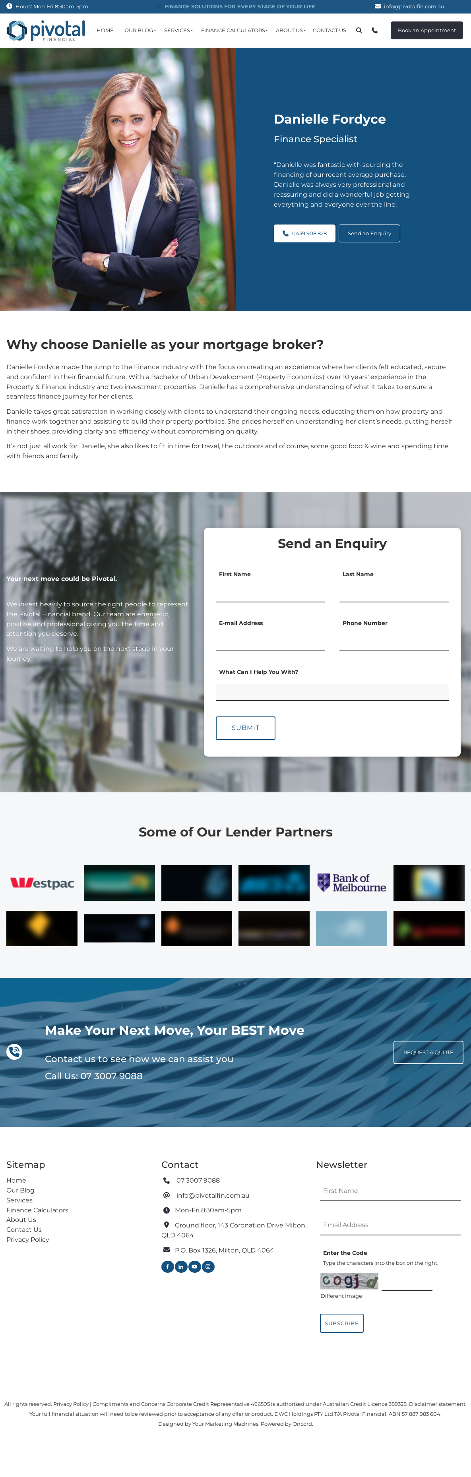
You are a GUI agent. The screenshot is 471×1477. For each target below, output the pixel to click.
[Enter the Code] (407, 1281)
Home (105, 30)
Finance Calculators (233, 30)
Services (177, 30)
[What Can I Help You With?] (332, 692)
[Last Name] (394, 592)
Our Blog (138, 30)
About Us (289, 30)
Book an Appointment (420, 26)
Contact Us (329, 30)
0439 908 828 (304, 229)
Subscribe (342, 1323)
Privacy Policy (27, 1239)
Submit (246, 728)
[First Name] (270, 592)
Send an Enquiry (369, 229)
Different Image (341, 1296)
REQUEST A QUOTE (418, 1045)
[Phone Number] (394, 641)
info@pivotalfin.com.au (414, 6)
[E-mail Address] (270, 641)
